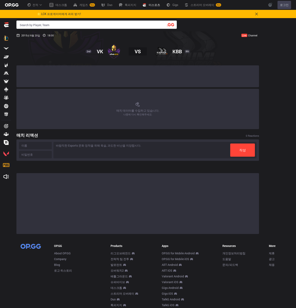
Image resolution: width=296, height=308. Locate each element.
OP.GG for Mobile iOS (175, 259)
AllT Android (170, 265)
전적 (34, 4)
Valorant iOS (170, 282)
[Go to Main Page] (11, 5)
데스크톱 (116, 288)
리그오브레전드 (121, 253)
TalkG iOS (168, 305)
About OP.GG (62, 253)
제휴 (272, 253)
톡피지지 (116, 305)
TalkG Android (171, 299)
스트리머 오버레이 (122, 293)
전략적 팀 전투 (120, 259)
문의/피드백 (230, 265)
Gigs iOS (167, 293)
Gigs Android (170, 288)
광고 (272, 259)
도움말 (226, 259)
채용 (272, 265)
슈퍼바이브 (118, 282)
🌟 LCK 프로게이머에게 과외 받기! (59, 14)
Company (60, 259)
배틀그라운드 (119, 276)
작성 (242, 150)
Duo (113, 299)
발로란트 (116, 265)
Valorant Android (173, 276)
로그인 (284, 5)
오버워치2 (117, 270)
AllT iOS (167, 270)
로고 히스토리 (63, 270)
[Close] (256, 14)
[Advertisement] (137, 76)
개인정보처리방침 (233, 253)
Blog (57, 265)
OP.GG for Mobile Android (178, 253)
